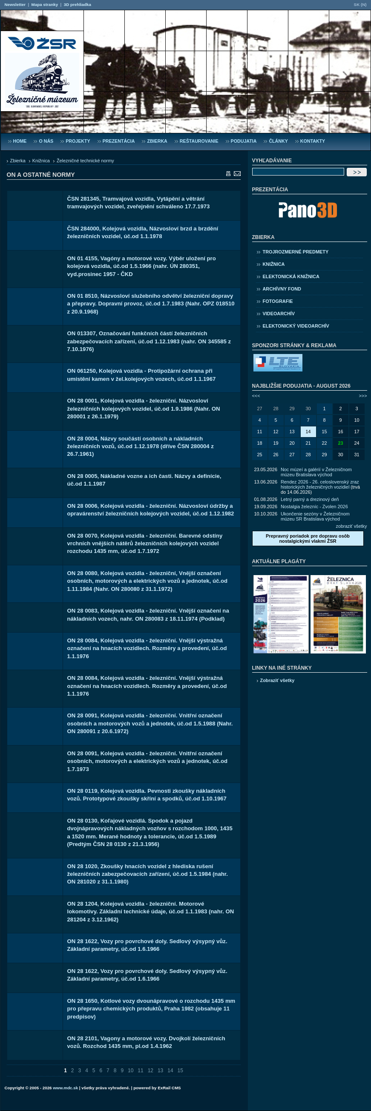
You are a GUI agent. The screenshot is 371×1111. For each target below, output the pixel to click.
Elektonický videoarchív (296, 325)
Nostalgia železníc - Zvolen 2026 (314, 506)
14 (170, 1071)
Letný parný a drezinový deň (310, 499)
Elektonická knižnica (291, 276)
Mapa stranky (45, 4)
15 (180, 1071)
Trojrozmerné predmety (296, 251)
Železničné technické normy (85, 160)
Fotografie (278, 301)
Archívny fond (282, 288)
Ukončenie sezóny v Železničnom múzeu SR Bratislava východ (315, 516)
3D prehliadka (77, 4)
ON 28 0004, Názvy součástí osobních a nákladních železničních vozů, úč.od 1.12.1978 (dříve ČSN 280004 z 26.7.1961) (140, 446)
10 (130, 1071)
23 (340, 443)
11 (140, 1071)
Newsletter (15, 4)
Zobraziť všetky (277, 680)
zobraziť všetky (351, 526)
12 (150, 1071)
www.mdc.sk (65, 1087)
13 (160, 1071)
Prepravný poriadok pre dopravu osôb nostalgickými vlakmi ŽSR (308, 538)
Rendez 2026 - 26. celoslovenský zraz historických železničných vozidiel (320, 484)
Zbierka (18, 160)
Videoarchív (279, 313)
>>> (363, 395)
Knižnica (41, 160)
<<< (256, 395)
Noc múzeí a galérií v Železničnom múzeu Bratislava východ (316, 472)
